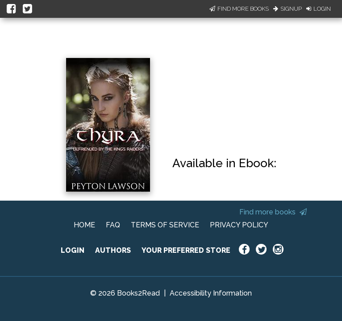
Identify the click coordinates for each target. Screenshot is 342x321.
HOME (84, 225)
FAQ (113, 225)
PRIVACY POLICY (239, 225)
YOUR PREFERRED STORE (186, 250)
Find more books (273, 212)
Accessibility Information (211, 293)
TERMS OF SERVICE (165, 225)
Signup (287, 8)
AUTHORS (113, 250)
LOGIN (72, 250)
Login (318, 8)
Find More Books (239, 8)
